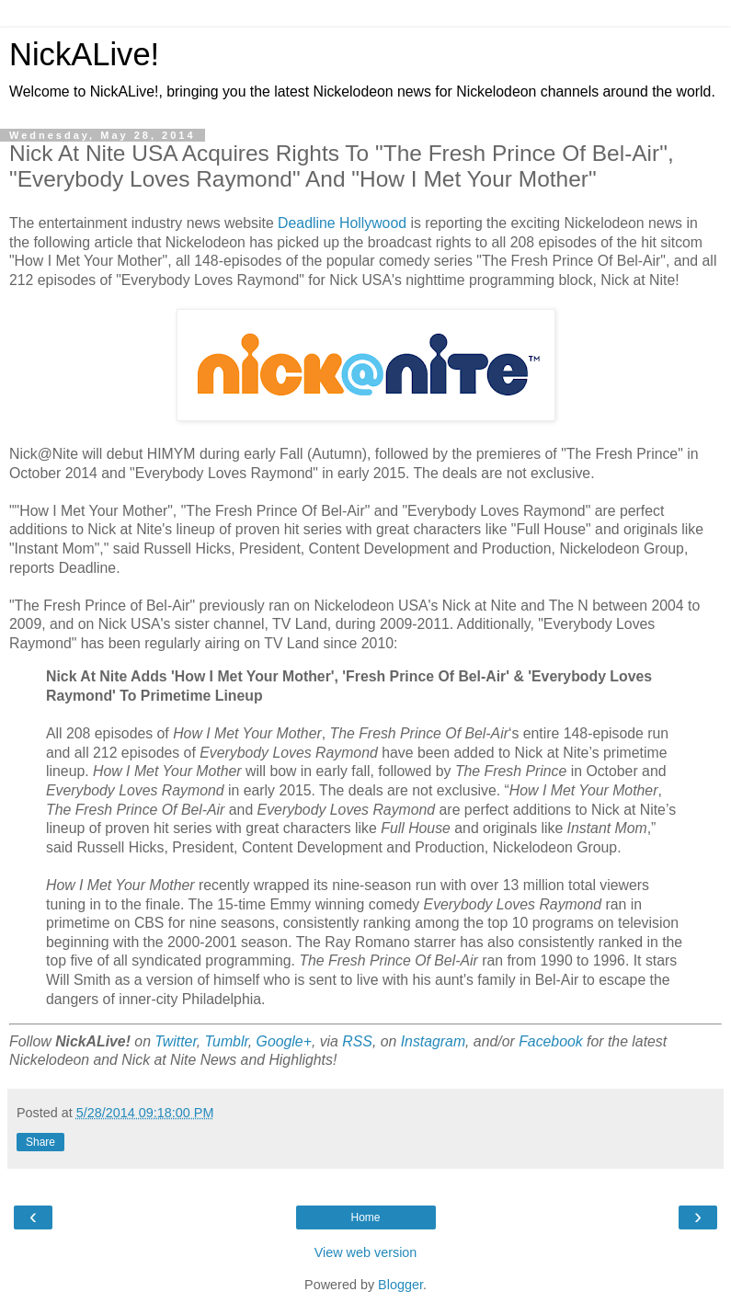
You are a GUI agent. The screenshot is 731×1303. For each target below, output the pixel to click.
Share (40, 1142)
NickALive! (84, 54)
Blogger (400, 1284)
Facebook (551, 1041)
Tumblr (226, 1041)
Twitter (175, 1041)
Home (365, 1217)
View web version (365, 1252)
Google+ (284, 1041)
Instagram (433, 1041)
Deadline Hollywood (342, 223)
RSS (357, 1041)
